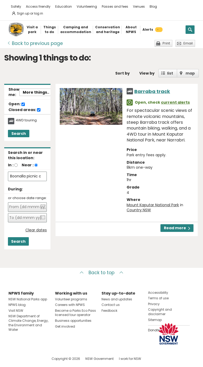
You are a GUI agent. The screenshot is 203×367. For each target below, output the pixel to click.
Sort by (122, 73)
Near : (28, 165)
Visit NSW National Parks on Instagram (25, 359)
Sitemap (155, 320)
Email (188, 43)
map (190, 73)
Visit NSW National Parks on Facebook (13, 359)
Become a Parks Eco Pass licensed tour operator (75, 312)
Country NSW (139, 210)
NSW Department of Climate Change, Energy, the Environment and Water (28, 323)
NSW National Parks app (27, 299)
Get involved (65, 326)
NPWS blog (17, 304)
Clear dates (36, 230)
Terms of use (158, 298)
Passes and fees (115, 6)
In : (10, 165)
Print (166, 43)
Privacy (154, 304)
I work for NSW (130, 358)
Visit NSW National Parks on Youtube (36, 359)
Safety (16, 6)
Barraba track (152, 91)
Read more (177, 228)
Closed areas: (24, 110)
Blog (153, 6)
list (170, 73)
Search (18, 133)
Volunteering (87, 6)
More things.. (36, 92)
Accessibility (158, 292)
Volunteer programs (71, 299)
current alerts (175, 102)
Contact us (111, 304)
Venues (139, 6)
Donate (154, 330)
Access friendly (38, 6)
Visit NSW (15, 310)
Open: (16, 104)
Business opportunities (73, 320)
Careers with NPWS (70, 304)
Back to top (101, 272)
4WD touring (26, 120)
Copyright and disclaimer (160, 311)
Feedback (109, 310)
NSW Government (99, 358)
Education (63, 6)
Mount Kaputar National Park (153, 205)
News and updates (117, 299)
